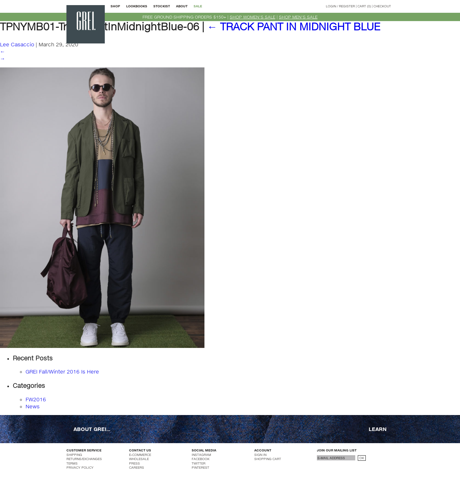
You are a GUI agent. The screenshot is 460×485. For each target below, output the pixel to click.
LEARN (378, 429)
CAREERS (136, 467)
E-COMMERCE (140, 455)
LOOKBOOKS (136, 6)
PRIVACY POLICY (80, 467)
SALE (198, 6)
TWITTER (198, 463)
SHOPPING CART (267, 459)
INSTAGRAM (201, 455)
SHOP (115, 6)
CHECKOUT (382, 6)
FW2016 (36, 399)
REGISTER (347, 6)
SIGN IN (260, 455)
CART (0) (364, 6)
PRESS (134, 463)
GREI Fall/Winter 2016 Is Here (62, 371)
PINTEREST (200, 467)
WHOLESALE (139, 459)
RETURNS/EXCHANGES (84, 459)
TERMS (72, 463)
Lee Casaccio (17, 44)
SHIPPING (74, 455)
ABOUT (182, 6)
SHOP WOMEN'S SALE (252, 16)
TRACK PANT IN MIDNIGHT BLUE (293, 26)
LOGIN (331, 6)
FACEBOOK (201, 459)
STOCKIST (161, 6)
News (33, 406)
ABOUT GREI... (91, 429)
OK (361, 458)
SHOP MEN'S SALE (298, 16)
